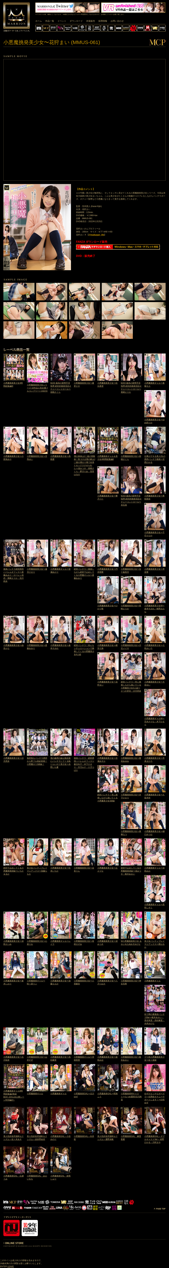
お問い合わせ (117, 21)
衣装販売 (90, 21)
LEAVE (10, 1266)
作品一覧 (49, 21)
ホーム (38, 21)
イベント (61, 21)
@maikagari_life (96, 235)
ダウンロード (76, 21)
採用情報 (102, 21)
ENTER (3, 1266)
